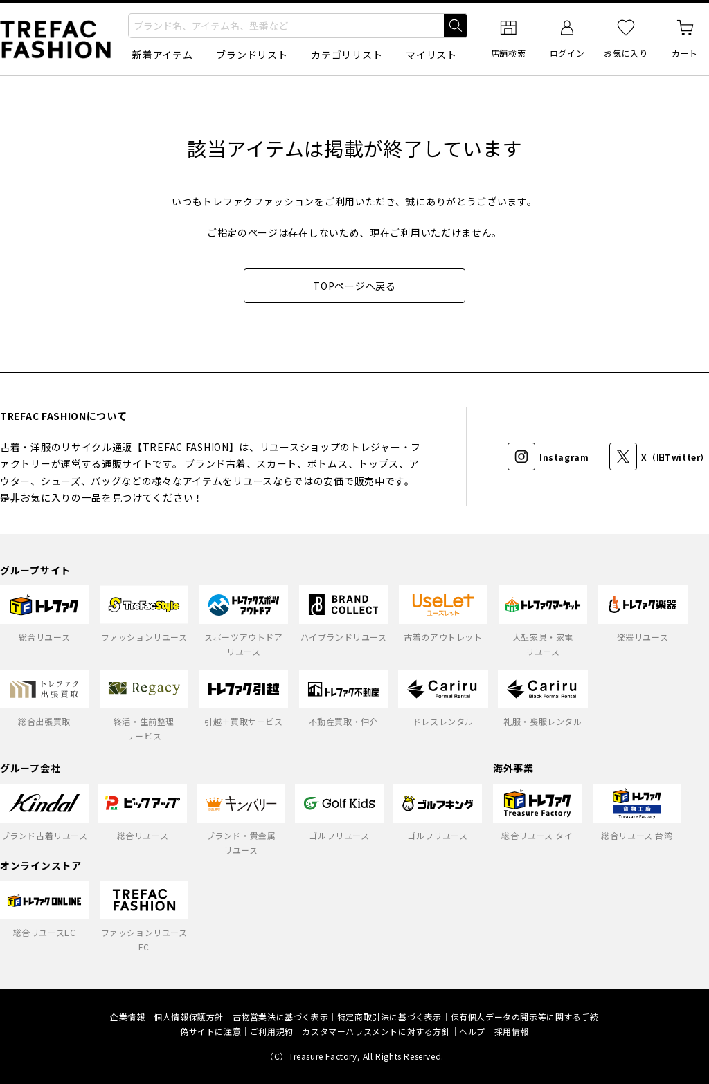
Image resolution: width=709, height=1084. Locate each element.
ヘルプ (472, 1031)
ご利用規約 (272, 1031)
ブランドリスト (251, 55)
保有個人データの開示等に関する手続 (525, 1016)
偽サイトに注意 (210, 1031)
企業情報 (127, 1016)
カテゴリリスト (346, 55)
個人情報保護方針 (189, 1016)
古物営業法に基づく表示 (281, 1016)
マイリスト (431, 55)
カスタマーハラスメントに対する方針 (376, 1031)
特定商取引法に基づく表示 (389, 1016)
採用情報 (511, 1031)
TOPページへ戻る (354, 286)
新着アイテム (162, 55)
